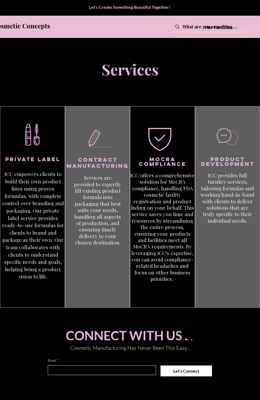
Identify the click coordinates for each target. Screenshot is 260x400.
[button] (162, 291)
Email (53, 360)
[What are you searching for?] (210, 26)
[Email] (100, 370)
